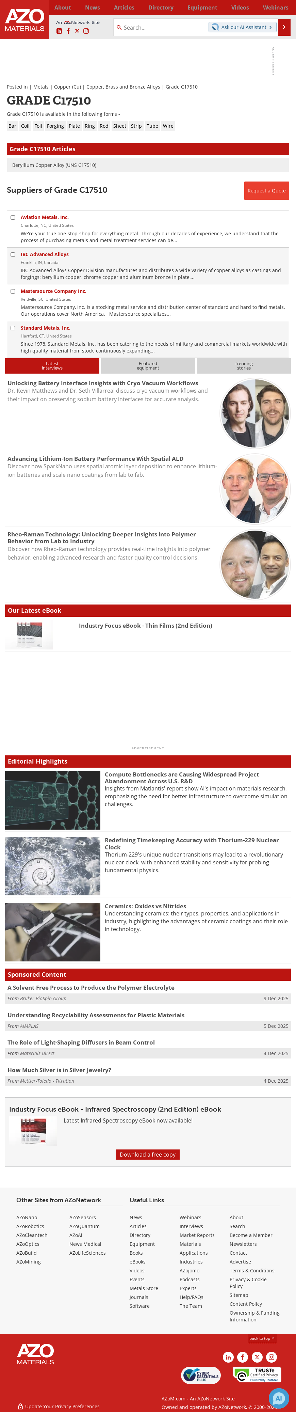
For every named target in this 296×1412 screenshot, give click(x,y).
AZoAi (75, 1235)
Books (136, 1253)
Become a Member (251, 1235)
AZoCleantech (32, 1235)
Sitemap (239, 1295)
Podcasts (190, 1279)
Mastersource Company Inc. (53, 291)
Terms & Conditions (252, 1270)
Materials (190, 1244)
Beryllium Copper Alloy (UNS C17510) (54, 165)
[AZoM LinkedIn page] (59, 31)
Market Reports (197, 1235)
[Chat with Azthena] (279, 1398)
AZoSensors (82, 1217)
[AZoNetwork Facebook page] (68, 31)
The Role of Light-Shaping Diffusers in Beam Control (81, 1042)
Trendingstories (244, 365)
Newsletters (243, 1244)
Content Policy (246, 1304)
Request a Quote (267, 190)
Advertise (240, 1261)
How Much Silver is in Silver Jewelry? (59, 1070)
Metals (41, 86)
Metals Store (144, 1288)
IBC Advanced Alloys (45, 254)
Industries (191, 1261)
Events (137, 1279)
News (136, 1217)
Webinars (190, 1217)
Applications (194, 1253)
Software (140, 1306)
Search (237, 1226)
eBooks (138, 1261)
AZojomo (189, 1270)
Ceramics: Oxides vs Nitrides (145, 906)
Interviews (191, 1226)
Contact (238, 1253)
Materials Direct (37, 1053)
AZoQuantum (84, 1226)
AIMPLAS (29, 1026)
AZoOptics (27, 1244)
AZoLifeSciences (87, 1253)
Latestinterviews (52, 365)
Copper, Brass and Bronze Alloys (123, 86)
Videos (137, 1270)
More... (283, 7)
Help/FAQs (191, 1297)
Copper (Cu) (67, 86)
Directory (134, 7)
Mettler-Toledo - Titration (47, 1081)
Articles (138, 1226)
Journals (139, 1297)
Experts (188, 1288)
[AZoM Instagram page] (86, 31)
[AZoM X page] (77, 31)
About (236, 1217)
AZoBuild (26, 1253)
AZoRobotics (30, 1226)
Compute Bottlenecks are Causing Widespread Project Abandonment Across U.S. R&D (182, 777)
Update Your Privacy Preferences (58, 1403)
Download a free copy (148, 1154)
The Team (191, 1306)
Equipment (142, 1244)
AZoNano (26, 1217)
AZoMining (28, 1261)
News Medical (85, 1244)
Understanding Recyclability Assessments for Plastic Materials (95, 1015)
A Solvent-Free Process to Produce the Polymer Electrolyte (91, 987)
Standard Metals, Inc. (45, 328)
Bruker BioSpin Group (43, 998)
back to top (262, 1338)
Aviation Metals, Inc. (45, 217)
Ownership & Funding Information (255, 1316)
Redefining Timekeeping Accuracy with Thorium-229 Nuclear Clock (192, 843)
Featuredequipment (148, 365)
